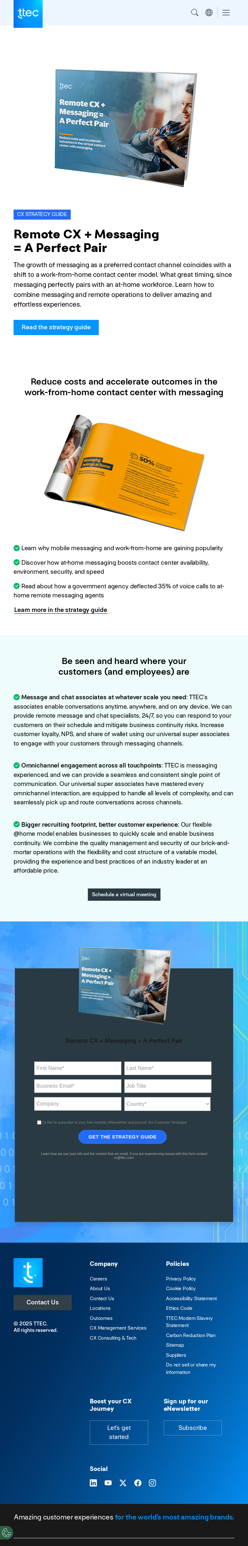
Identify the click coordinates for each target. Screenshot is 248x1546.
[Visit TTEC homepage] (28, 1272)
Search (195, 12)
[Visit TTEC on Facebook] (137, 1483)
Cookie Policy (181, 1288)
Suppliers (176, 1355)
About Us (100, 1288)
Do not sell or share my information (191, 1368)
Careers (98, 1279)
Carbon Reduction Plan (190, 1335)
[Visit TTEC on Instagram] (152, 1483)
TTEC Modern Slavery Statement (189, 1322)
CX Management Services (118, 1328)
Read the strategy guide (56, 327)
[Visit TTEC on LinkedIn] (93, 1483)
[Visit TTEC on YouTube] (108, 1483)
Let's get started (119, 1432)
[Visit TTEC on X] (123, 1483)
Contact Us (42, 1302)
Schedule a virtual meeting (124, 894)
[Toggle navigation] (226, 13)
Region (209, 12)
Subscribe (193, 1428)
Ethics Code (179, 1308)
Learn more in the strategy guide (60, 610)
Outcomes (101, 1318)
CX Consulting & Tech (113, 1338)
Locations (100, 1308)
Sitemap (175, 1345)
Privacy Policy (181, 1279)
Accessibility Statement (191, 1298)
